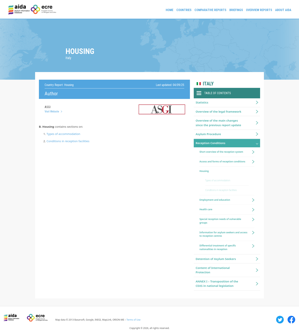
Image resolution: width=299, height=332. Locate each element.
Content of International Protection (213, 270)
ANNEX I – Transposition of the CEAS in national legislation (217, 283)
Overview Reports (259, 10)
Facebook (291, 319)
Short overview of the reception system (221, 151)
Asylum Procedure (208, 134)
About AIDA (283, 10)
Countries (183, 10)
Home (169, 10)
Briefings (236, 10)
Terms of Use (133, 319)
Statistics (202, 102)
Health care (205, 209)
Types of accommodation (63, 134)
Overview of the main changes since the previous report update (218, 123)
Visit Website (52, 111)
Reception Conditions (210, 143)
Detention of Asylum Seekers (216, 259)
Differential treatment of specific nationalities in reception (217, 247)
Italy (208, 84)
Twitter (280, 319)
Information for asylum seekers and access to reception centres (223, 234)
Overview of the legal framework (218, 111)
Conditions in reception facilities (68, 141)
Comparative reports (210, 10)
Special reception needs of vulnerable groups (220, 220)
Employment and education (214, 199)
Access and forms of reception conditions (222, 161)
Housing (204, 171)
